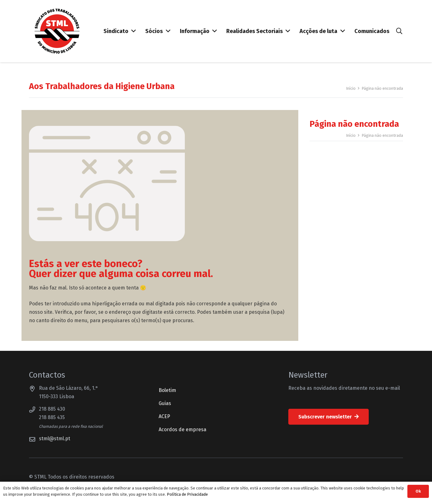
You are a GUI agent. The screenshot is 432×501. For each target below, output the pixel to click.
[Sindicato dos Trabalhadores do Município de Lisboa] (57, 31)
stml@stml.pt (54, 438)
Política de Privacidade (187, 494)
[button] (399, 31)
